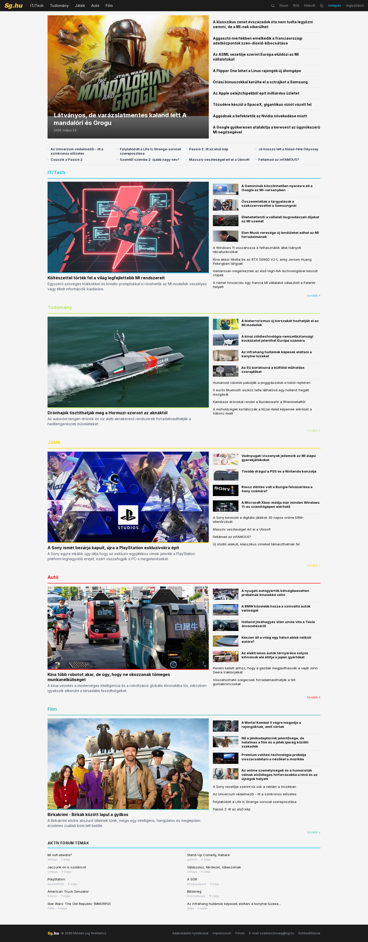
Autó (95, 5)
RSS (296, 5)
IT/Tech (37, 5)
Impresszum (222, 933)
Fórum (240, 933)
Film (109, 5)
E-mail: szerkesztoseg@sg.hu (271, 933)
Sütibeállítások (309, 933)
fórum (283, 5)
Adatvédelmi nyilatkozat (190, 933)
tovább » (313, 295)
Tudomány (59, 5)
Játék (80, 5)
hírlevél (309, 5)
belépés (334, 5)
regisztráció (355, 5)
